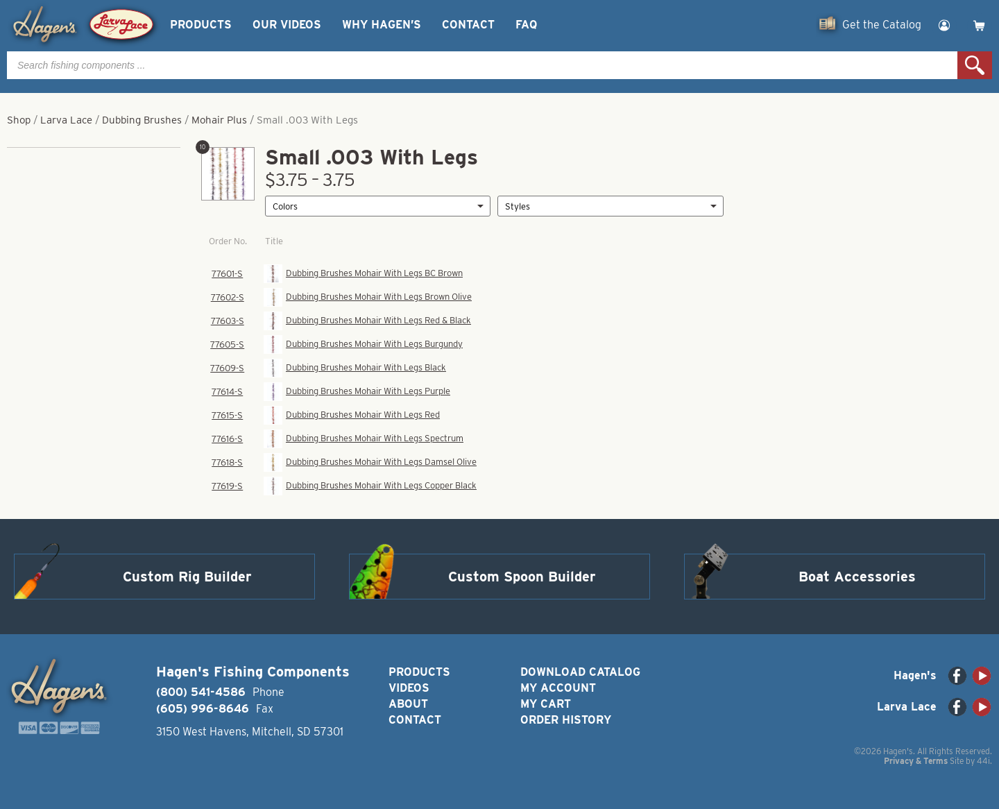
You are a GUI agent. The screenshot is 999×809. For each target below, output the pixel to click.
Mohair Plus (219, 120)
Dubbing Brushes (142, 120)
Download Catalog (580, 672)
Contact (468, 24)
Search (974, 65)
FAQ (526, 24)
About (408, 703)
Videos (408, 688)
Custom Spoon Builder (522, 576)
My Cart (545, 703)
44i (983, 761)
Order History (565, 719)
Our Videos (287, 24)
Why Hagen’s (381, 24)
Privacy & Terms (916, 761)
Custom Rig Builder (187, 576)
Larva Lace (66, 120)
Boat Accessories (857, 576)
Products (201, 24)
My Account (558, 688)
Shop (19, 120)
